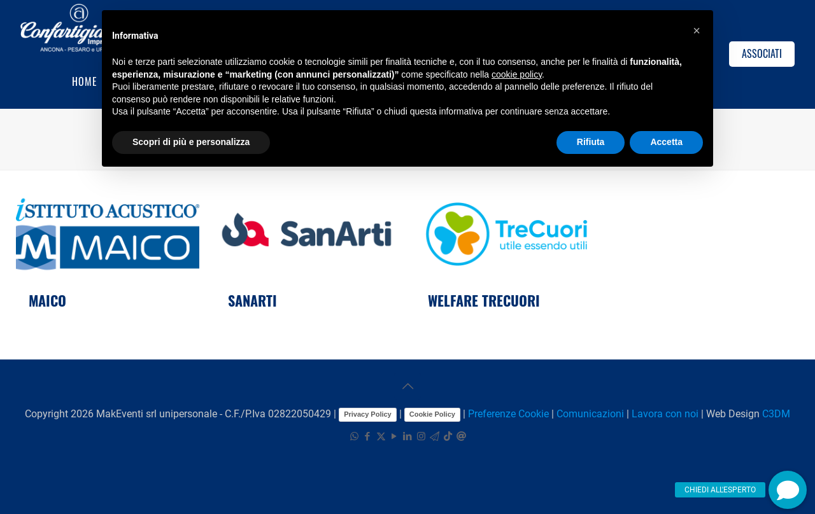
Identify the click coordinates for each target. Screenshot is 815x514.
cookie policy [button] (517, 74)
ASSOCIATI (762, 53)
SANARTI (252, 300)
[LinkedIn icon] (408, 436)
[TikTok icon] (448, 436)
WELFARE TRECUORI (484, 300)
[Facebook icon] (367, 436)
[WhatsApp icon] (354, 436)
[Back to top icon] (407, 386)
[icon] (434, 436)
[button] (788, 490)
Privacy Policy (368, 414)
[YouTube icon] (394, 436)
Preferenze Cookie (508, 414)
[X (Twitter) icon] (381, 436)
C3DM (776, 414)
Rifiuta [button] (591, 142)
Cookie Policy (432, 414)
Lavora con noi (665, 414)
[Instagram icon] (421, 436)
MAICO (47, 300)
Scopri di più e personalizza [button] (191, 142)
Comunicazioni (590, 414)
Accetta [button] (666, 142)
